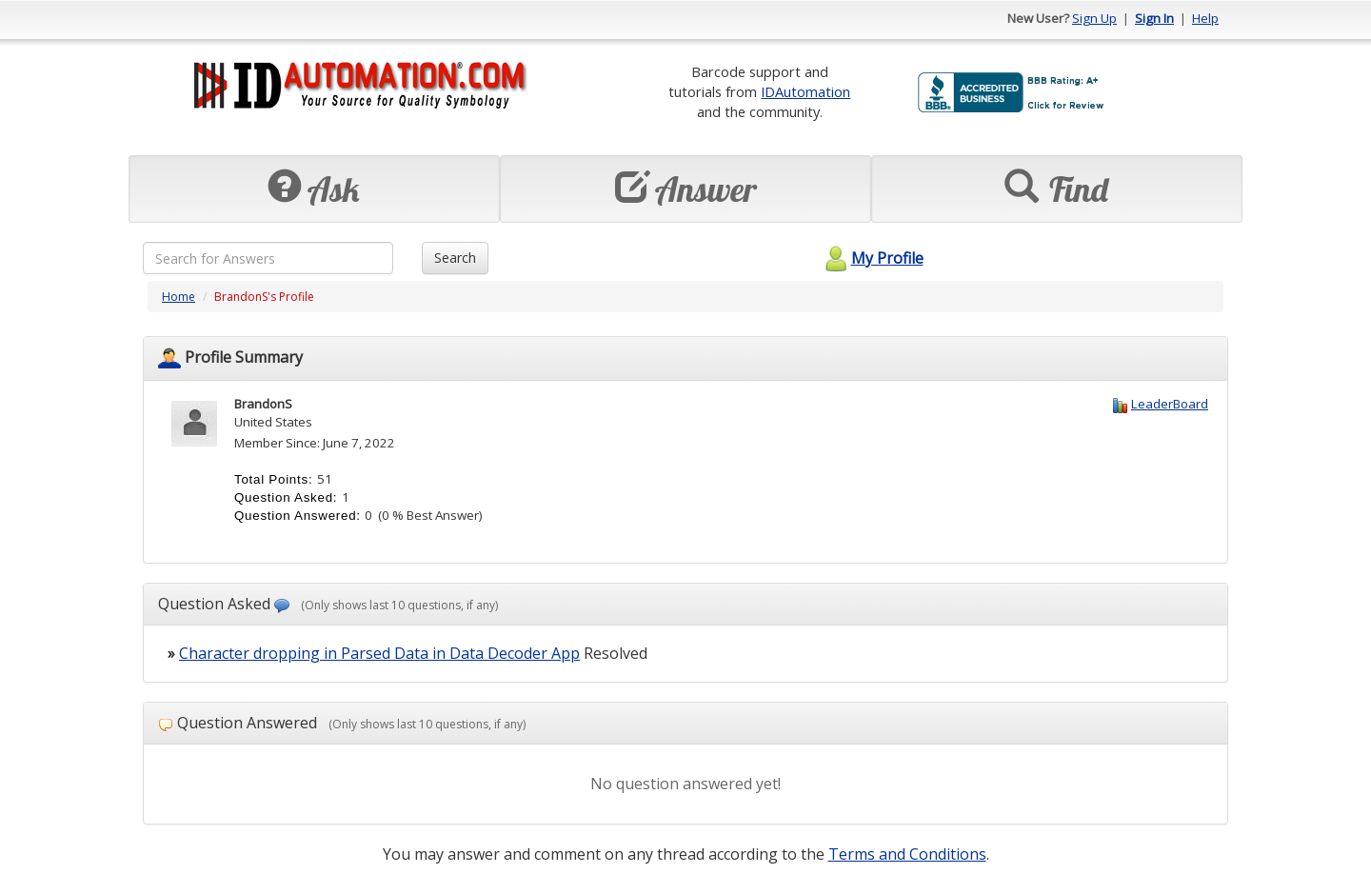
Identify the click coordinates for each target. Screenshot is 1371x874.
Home (178, 296)
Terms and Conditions (907, 854)
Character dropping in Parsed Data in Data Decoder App (379, 653)
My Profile (872, 258)
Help (1205, 18)
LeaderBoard (1169, 403)
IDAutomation (805, 91)
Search (455, 257)
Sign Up (1094, 18)
